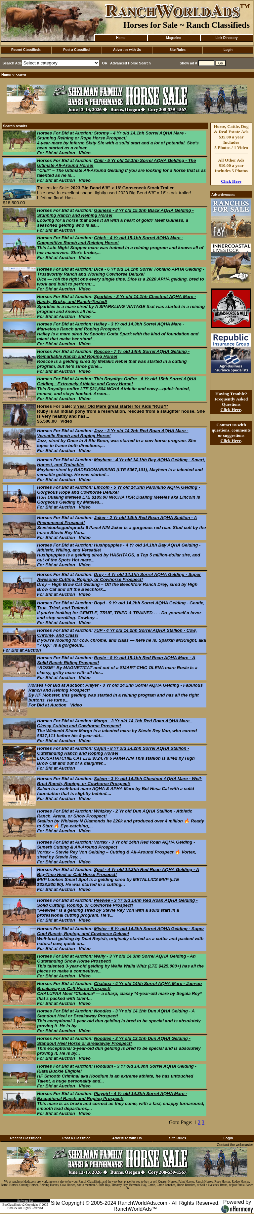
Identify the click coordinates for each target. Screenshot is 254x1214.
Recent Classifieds (26, 50)
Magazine (173, 38)
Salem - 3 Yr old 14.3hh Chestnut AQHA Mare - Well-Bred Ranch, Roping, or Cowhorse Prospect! (119, 781)
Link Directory (226, 38)
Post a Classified (76, 50)
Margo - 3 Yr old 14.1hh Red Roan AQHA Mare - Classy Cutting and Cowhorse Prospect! (114, 723)
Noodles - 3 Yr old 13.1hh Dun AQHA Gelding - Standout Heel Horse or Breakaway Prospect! (113, 1041)
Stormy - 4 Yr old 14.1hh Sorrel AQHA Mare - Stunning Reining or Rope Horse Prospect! (112, 135)
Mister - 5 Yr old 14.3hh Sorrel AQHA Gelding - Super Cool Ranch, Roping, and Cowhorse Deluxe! (120, 931)
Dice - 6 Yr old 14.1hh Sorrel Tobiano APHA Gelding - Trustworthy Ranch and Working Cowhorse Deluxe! (120, 272)
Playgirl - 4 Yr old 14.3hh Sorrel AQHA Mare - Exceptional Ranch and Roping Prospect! (112, 1096)
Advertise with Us (127, 50)
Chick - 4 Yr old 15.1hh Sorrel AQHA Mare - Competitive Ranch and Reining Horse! (110, 240)
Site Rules (178, 50)
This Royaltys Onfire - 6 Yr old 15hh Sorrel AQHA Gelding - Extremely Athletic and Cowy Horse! (116, 381)
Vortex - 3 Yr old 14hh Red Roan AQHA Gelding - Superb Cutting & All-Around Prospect (116, 845)
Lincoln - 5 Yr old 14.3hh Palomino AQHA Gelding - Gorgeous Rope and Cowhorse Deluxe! (118, 490)
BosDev (12, 1208)
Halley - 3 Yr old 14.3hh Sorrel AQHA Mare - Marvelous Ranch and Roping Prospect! (110, 326)
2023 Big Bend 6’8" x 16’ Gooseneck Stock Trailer (122, 187)
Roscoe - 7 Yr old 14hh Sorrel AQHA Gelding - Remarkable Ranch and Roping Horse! (113, 354)
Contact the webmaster (235, 1145)
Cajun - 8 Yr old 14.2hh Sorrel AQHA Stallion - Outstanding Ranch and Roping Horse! (113, 751)
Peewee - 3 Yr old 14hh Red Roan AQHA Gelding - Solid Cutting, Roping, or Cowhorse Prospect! (117, 903)
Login (228, 50)
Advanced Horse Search (130, 63)
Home (120, 38)
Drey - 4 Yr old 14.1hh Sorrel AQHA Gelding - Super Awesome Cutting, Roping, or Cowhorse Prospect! (119, 577)
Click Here (231, 181)
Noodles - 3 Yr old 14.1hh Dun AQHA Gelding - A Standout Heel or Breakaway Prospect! (116, 1013)
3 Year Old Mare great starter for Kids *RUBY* (120, 406)
